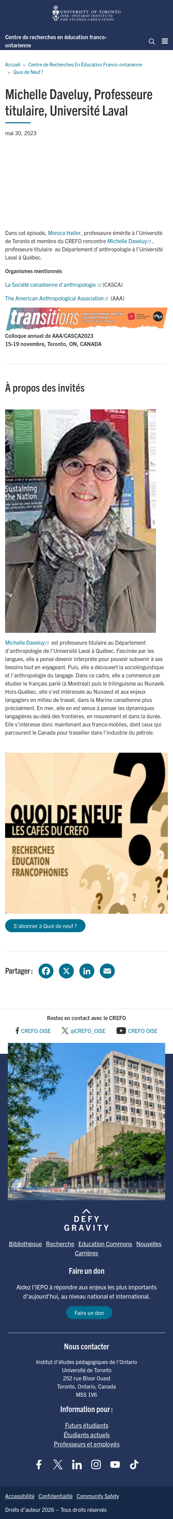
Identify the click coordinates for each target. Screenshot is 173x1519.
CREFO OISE (142, 1030)
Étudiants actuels (87, 1434)
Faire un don (89, 1312)
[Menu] (163, 41)
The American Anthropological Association (57, 298)
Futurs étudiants (86, 1425)
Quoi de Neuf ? (28, 72)
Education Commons (105, 1244)
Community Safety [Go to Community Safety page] (98, 1495)
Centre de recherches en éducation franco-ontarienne (56, 40)
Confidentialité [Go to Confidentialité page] (55, 1495)
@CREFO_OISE (88, 1030)
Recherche (60, 1244)
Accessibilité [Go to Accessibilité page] (19, 1495)
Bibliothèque (25, 1244)
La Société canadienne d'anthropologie (54, 284)
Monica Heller (64, 232)
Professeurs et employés (87, 1444)
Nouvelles (148, 1244)
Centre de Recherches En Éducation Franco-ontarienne (85, 64)
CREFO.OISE (36, 1030)
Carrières (86, 1253)
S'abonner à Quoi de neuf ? (45, 925)
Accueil (12, 64)
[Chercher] (150, 41)
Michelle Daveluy (129, 240)
